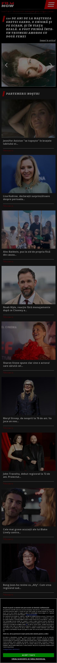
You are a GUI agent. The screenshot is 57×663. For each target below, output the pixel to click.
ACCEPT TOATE (28, 655)
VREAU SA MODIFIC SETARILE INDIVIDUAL (28, 659)
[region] (28, 630)
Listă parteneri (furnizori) (11, 649)
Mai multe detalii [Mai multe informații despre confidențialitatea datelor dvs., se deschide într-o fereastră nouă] (31, 614)
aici (26, 624)
